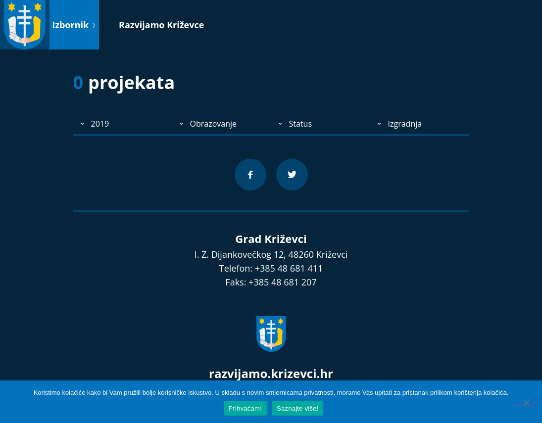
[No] (526, 401)
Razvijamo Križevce (161, 25)
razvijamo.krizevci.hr (271, 373)
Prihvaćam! (245, 408)
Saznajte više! (297, 408)
